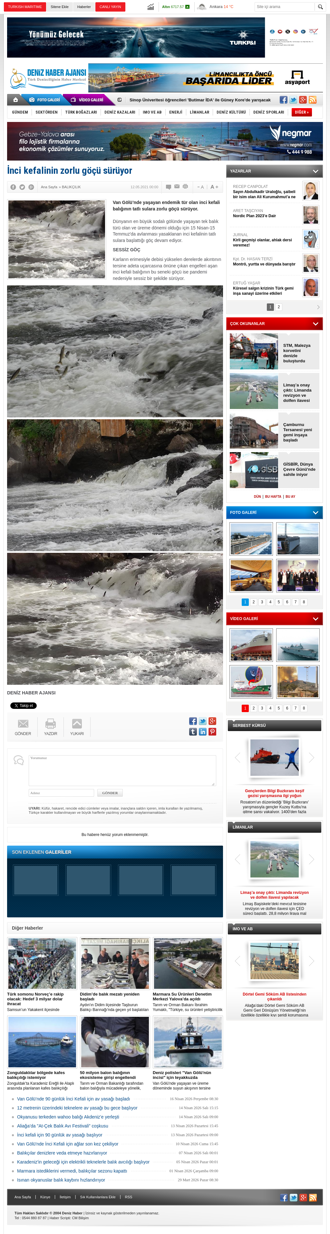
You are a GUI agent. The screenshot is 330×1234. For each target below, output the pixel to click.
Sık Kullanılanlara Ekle (98, 1197)
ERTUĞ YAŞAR (267, 288)
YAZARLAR (240, 171)
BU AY (290, 496)
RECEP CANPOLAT (267, 191)
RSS (128, 1197)
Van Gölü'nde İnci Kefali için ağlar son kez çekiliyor (67, 1143)
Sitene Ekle (60, 7)
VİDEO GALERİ (244, 619)
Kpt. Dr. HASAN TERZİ (267, 262)
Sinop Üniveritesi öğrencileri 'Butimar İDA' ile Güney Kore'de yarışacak (200, 99)
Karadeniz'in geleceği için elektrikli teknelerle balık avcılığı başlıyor (83, 1161)
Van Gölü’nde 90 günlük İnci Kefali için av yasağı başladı (73, 1098)
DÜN (257, 496)
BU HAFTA (273, 496)
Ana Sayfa (23, 1197)
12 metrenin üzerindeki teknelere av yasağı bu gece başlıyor (77, 1107)
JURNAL (267, 240)
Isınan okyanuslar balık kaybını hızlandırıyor (61, 1180)
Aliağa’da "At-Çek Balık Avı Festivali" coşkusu (62, 1125)
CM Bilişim (80, 1218)
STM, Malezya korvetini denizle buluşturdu (297, 353)
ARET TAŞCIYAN (267, 213)
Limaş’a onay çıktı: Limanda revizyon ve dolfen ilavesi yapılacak (297, 393)
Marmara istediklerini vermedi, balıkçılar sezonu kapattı (72, 1171)
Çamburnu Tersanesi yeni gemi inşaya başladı (297, 432)
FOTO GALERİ (243, 512)
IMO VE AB (243, 929)
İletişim (65, 1197)
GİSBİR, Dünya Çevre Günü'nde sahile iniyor (299, 469)
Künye (45, 1197)
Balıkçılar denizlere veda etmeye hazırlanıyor (62, 1152)
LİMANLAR (243, 827)
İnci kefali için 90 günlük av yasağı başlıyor (59, 1134)
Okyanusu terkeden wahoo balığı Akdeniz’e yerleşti (68, 1116)
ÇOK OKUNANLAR (247, 323)
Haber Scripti (60, 1218)
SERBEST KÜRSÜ (249, 725)
